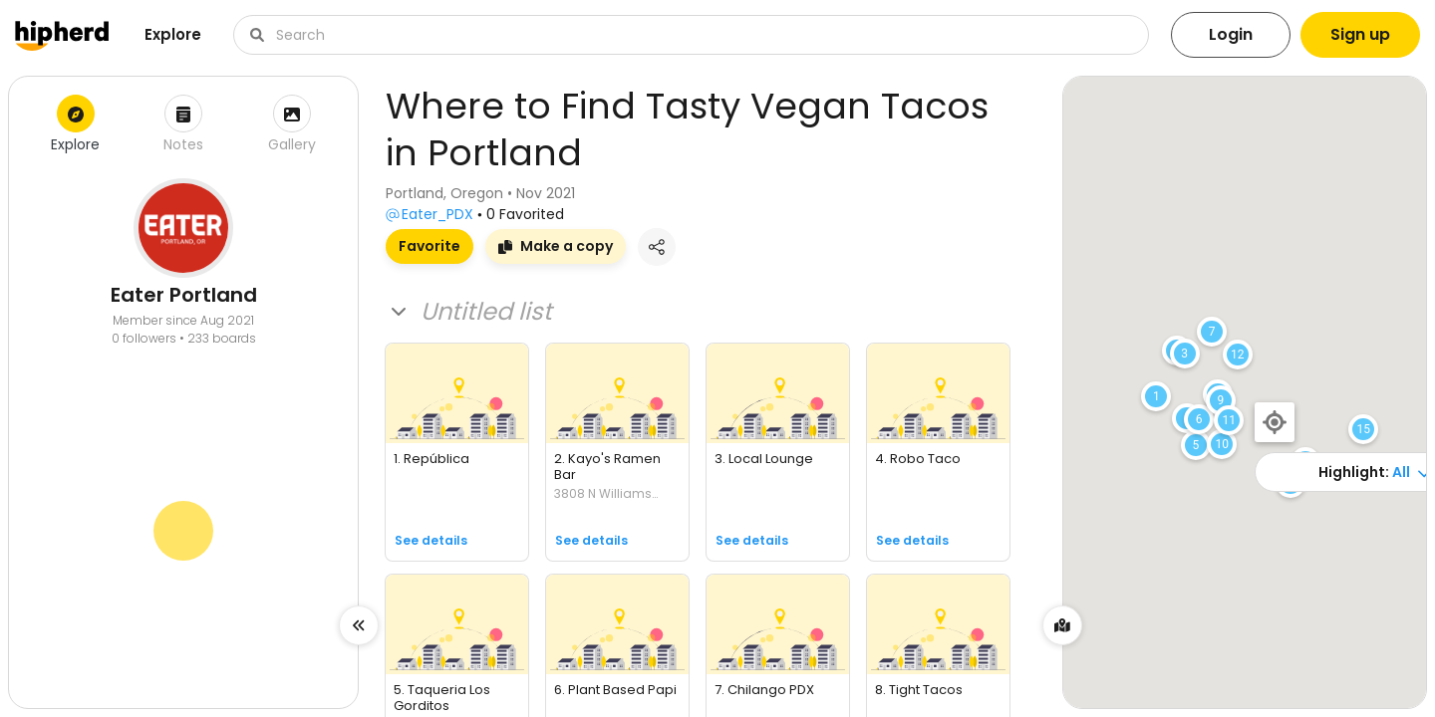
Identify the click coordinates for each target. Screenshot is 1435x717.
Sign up (1360, 34)
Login (1231, 34)
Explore (172, 34)
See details (431, 540)
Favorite (429, 246)
